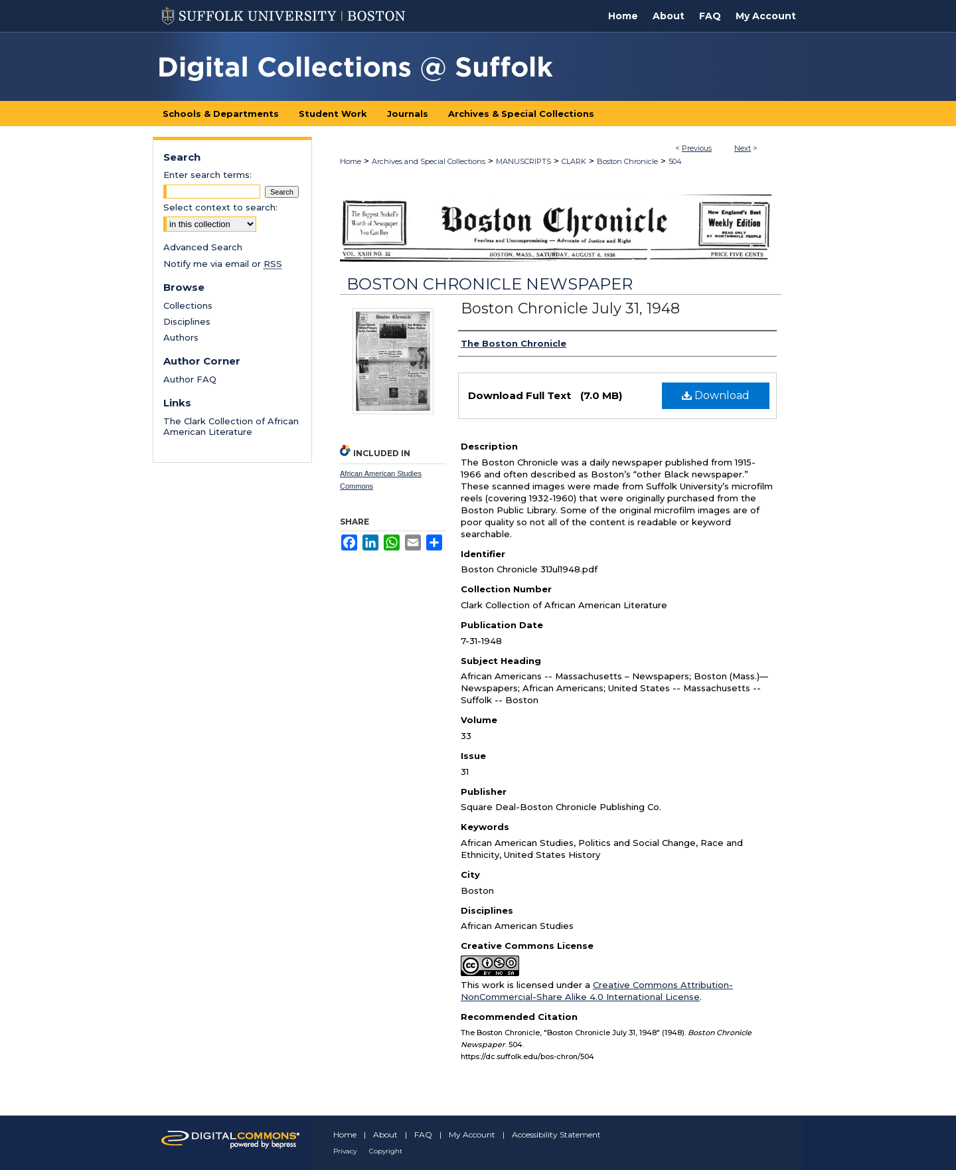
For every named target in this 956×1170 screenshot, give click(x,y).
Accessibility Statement (556, 1134)
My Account (472, 1134)
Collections (187, 305)
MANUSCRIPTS (523, 161)
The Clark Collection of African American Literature (231, 426)
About (385, 1134)
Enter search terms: (207, 174)
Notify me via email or (222, 263)
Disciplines (186, 321)
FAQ (423, 1134)
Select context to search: (220, 207)
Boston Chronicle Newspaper (490, 283)
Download (716, 395)
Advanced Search (202, 247)
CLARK (574, 161)
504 (675, 161)
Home (350, 161)
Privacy (345, 1151)
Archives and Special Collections (428, 161)
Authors (181, 337)
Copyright (385, 1151)
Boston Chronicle (627, 161)
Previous (697, 148)
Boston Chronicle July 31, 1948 (570, 308)
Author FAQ (189, 379)
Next (742, 148)
